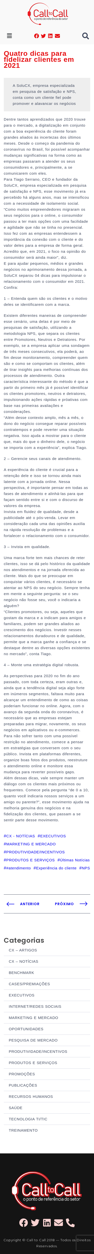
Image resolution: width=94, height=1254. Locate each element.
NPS (86, 868)
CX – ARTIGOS (23, 950)
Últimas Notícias (75, 860)
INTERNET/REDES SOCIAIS (35, 1006)
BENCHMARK (21, 972)
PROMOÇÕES (22, 1074)
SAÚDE (16, 1108)
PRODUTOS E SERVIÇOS (33, 1063)
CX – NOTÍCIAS (23, 961)
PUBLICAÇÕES (23, 1085)
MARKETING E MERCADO (33, 1018)
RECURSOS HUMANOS (31, 1096)
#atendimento (18, 868)
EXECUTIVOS (22, 995)
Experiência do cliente (56, 868)
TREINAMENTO (23, 1130)
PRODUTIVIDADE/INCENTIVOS (38, 1051)
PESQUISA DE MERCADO (33, 1040)
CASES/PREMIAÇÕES (29, 984)
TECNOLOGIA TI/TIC (28, 1119)
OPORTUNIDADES (26, 1029)
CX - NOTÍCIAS (20, 836)
